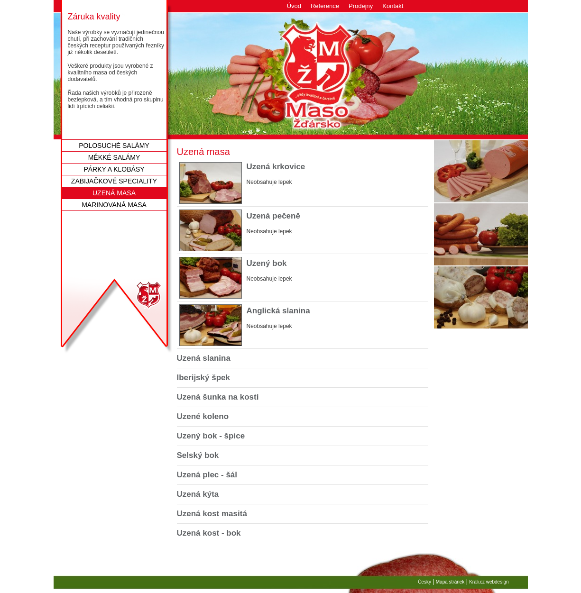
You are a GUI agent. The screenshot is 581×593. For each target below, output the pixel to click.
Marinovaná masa (114, 205)
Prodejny (361, 5)
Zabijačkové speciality (114, 181)
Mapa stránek (450, 581)
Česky (424, 581)
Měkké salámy (114, 157)
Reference (325, 5)
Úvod (294, 5)
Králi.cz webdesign (488, 581)
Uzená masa (114, 193)
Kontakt (392, 5)
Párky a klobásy (113, 169)
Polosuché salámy (114, 145)
